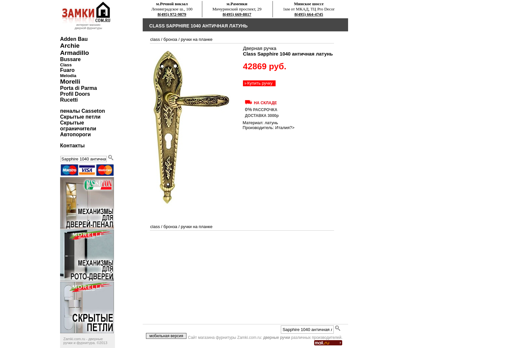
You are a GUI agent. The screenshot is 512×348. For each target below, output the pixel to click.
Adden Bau (74, 39)
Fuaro (67, 70)
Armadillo (74, 52)
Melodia (68, 75)
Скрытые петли (80, 117)
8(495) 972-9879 (172, 14)
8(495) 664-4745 (309, 14)
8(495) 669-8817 (237, 14)
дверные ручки (276, 337)
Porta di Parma (78, 88)
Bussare (70, 59)
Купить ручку (259, 83)
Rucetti (69, 100)
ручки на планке (197, 39)
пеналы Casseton (82, 111)
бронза (170, 39)
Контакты (72, 145)
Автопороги (75, 134)
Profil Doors (75, 94)
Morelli (70, 81)
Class (66, 64)
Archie (70, 45)
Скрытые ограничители (78, 125)
